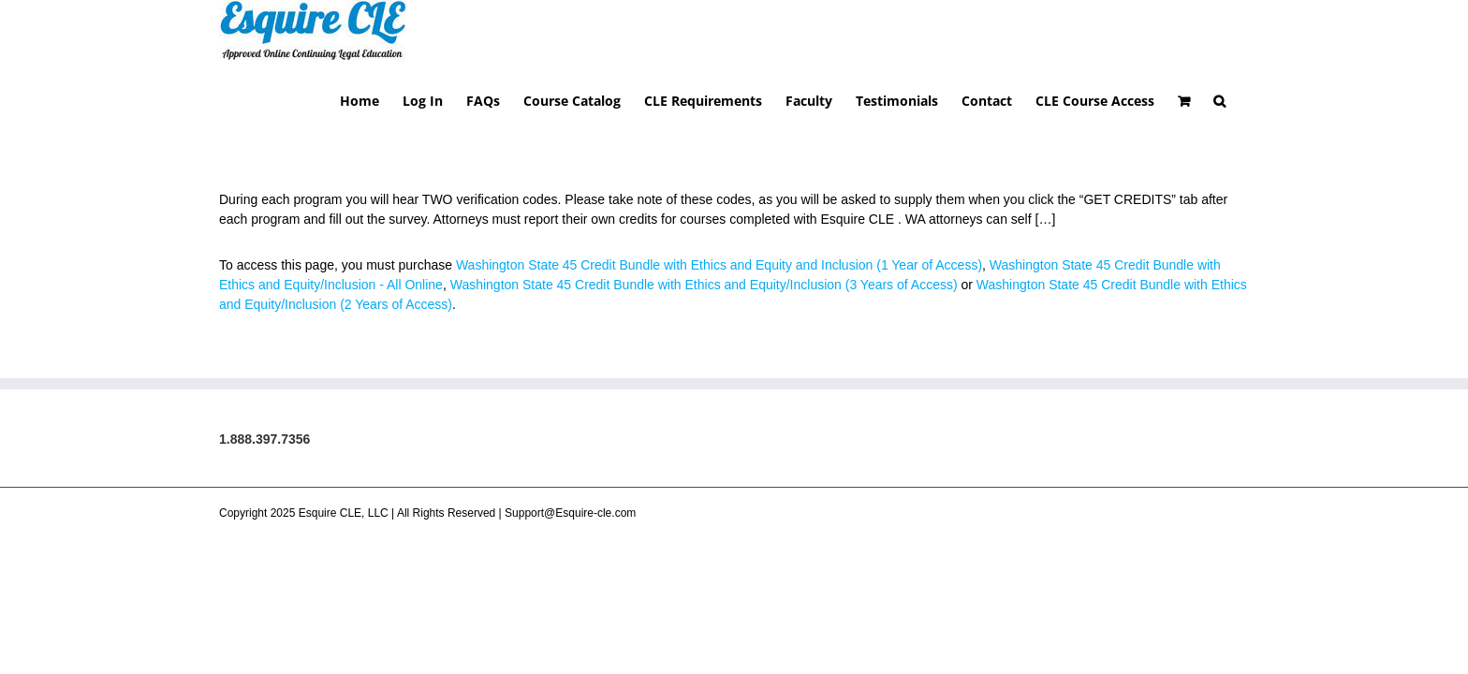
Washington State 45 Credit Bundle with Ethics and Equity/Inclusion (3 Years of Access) (704, 223)
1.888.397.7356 (264, 378)
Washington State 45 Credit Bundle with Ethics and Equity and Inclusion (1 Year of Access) (719, 204)
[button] (1243, 39)
